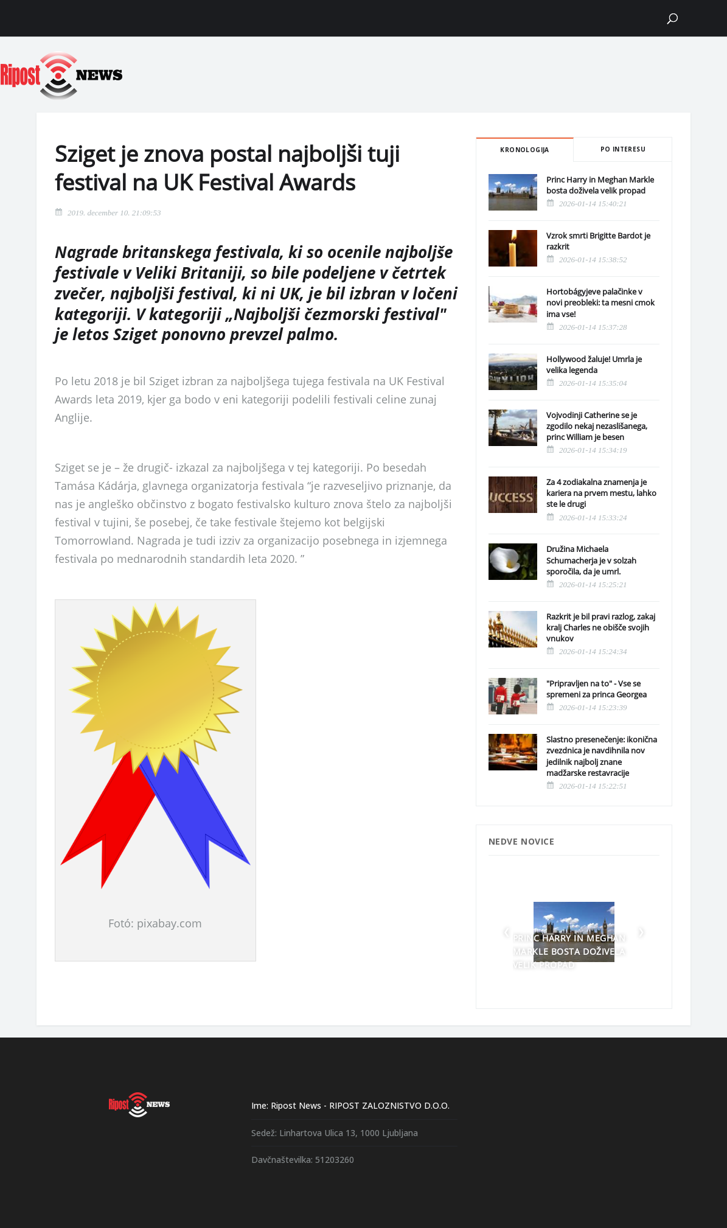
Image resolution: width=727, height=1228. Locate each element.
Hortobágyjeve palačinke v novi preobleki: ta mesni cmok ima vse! (600, 302)
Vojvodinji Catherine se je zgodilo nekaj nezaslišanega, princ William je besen (596, 426)
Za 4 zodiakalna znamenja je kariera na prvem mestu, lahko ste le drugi (601, 492)
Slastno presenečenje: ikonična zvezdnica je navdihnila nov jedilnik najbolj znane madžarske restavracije (601, 756)
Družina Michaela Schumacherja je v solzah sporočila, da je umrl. (591, 559)
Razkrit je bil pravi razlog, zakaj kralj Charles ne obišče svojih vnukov (600, 627)
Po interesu (622, 149)
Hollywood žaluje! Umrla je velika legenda (594, 364)
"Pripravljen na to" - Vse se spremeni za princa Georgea (596, 689)
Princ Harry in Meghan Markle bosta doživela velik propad (600, 185)
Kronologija (524, 149)
